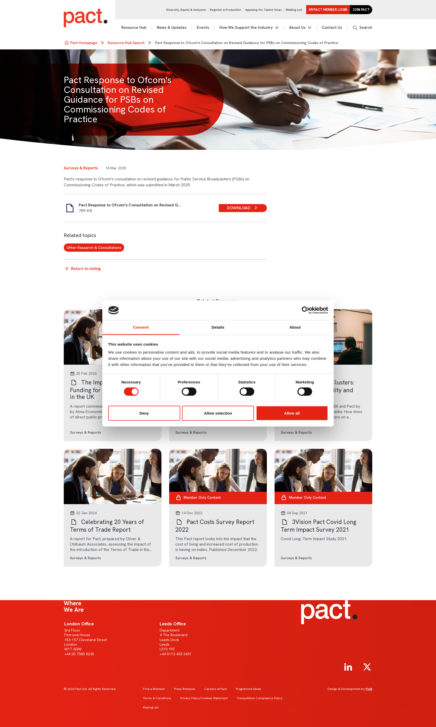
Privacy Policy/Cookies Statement (204, 698)
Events (203, 27)
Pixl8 (369, 689)
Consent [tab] (141, 327)
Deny (144, 413)
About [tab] (295, 327)
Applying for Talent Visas (263, 10)
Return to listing (86, 268)
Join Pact (361, 9)
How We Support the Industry (246, 27)
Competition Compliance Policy (259, 698)
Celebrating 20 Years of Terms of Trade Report (107, 525)
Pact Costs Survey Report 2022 (214, 525)
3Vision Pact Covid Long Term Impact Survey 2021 (318, 525)
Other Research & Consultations (94, 247)
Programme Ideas (248, 689)
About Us (297, 27)
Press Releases (184, 689)
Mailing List (294, 10)
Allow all (292, 413)
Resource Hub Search (126, 42)
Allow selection (218, 413)
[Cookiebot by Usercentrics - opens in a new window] (305, 310)
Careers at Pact (215, 689)
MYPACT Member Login (328, 9)
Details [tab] (218, 327)
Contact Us (332, 27)
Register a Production (225, 10)
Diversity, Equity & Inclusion (186, 10)
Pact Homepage (83, 42)
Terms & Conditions (157, 698)
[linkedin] (348, 667)
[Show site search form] (362, 28)
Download (238, 208)
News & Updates (171, 27)
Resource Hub (134, 27)
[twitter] (367, 667)
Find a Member (154, 689)
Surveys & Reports (81, 168)
